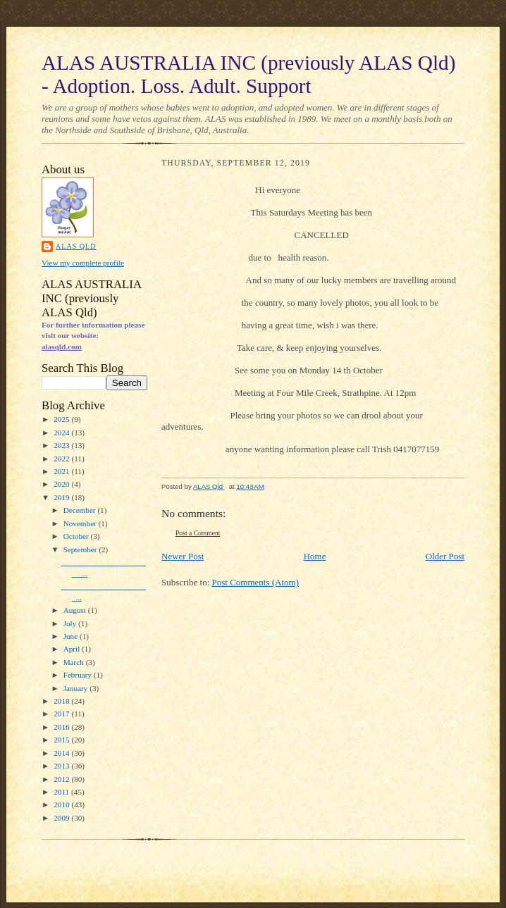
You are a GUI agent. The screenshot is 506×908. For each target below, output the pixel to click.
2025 (62, 419)
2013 (62, 765)
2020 (62, 484)
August (75, 610)
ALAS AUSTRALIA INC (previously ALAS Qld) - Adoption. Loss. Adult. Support (248, 74)
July (70, 623)
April (72, 649)
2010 (62, 804)
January (76, 688)
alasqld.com (62, 346)
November (81, 523)
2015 (62, 739)
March (74, 662)
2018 (62, 701)
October (77, 536)
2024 (62, 432)
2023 (62, 445)
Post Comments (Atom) (256, 582)
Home (315, 556)
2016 (62, 727)
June (71, 636)
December (80, 510)
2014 (62, 753)
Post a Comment (198, 533)
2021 (62, 471)
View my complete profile (83, 263)
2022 (62, 458)
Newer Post (182, 556)
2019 (62, 497)
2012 (62, 779)
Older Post (445, 556)
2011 (62, 792)
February (78, 675)
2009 (62, 818)
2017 (62, 713)
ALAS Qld (76, 246)
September (81, 549)
